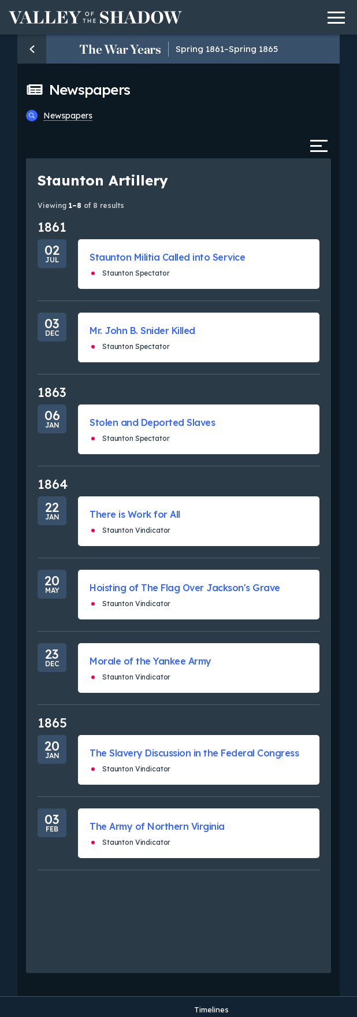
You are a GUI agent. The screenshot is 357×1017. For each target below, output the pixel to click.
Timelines (211, 1009)
